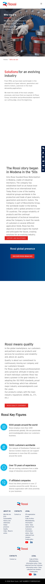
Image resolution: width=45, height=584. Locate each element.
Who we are (14, 59)
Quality (5, 529)
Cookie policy (29, 539)
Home (5, 59)
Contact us (17, 514)
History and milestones (16, 238)
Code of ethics (29, 518)
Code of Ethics (33, 559)
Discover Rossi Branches (22, 256)
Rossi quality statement (16, 405)
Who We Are (7, 514)
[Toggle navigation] (41, 4)
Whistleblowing (29, 520)
